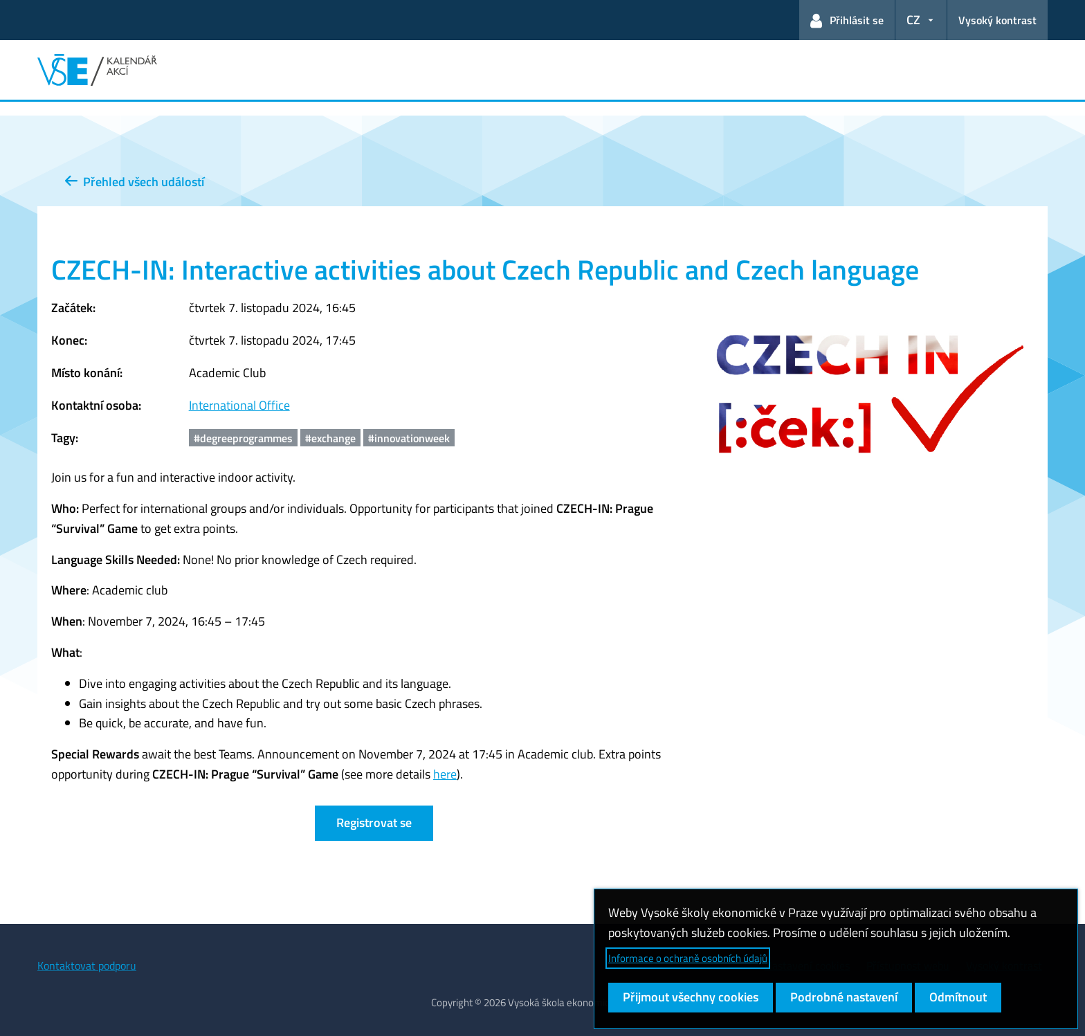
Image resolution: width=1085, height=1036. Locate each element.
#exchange (330, 438)
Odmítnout (958, 997)
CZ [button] (913, 19)
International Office (239, 405)
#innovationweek (409, 438)
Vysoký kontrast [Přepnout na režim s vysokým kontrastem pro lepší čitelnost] (997, 20)
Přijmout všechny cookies (690, 997)
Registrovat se (374, 822)
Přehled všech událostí (134, 181)
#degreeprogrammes (243, 438)
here (445, 774)
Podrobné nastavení (843, 997)
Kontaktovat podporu (86, 965)
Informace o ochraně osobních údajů (687, 958)
